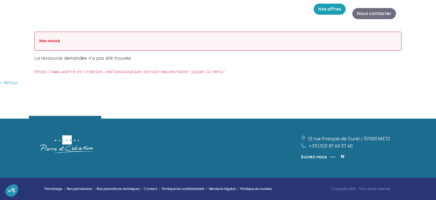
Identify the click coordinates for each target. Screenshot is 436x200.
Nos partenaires (79, 189)
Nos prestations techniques (118, 189)
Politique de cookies (256, 189)
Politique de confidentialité (183, 189)
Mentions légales (222, 189)
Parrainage (53, 189)
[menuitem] (146, 14)
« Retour (9, 83)
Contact (150, 189)
